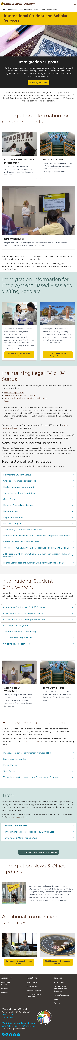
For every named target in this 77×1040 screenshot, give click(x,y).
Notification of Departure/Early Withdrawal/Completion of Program (36, 535)
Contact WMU (8, 1017)
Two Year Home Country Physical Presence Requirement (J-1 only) (36, 548)
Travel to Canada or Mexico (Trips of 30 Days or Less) (29, 832)
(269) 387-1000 (8, 1015)
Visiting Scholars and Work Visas (19, 355)
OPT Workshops (14, 238)
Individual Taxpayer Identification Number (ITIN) (27, 753)
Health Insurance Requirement (18, 487)
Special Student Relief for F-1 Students (22, 542)
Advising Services (38, 82)
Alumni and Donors (5, 983)
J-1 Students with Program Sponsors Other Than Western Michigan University (36, 555)
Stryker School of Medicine (34, 995)
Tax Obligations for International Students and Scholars (30, 777)
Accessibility (59, 982)
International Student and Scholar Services (23, 9)
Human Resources (61, 995)
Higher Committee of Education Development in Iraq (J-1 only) (34, 563)
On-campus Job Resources (16, 644)
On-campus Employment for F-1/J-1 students (25, 607)
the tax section (33, 742)
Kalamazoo (32, 986)
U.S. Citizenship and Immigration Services (58, 962)
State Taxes (9, 771)
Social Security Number (15, 759)
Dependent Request (13, 517)
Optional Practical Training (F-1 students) (23, 613)
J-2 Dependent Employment (17, 638)
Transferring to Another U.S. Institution (22, 529)
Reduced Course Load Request (18, 505)
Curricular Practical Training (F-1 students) (24, 619)
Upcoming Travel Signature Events (38, 852)
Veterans (4, 993)
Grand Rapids (32, 982)
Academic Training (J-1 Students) (19, 631)
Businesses (5, 989)
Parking (57, 1003)
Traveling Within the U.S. (15, 826)
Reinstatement (11, 511)
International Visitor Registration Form (58, 355)
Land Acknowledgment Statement (18, 1026)
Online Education (34, 990)
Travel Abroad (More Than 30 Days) (20, 838)
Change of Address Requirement (19, 481)
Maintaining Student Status (17, 475)
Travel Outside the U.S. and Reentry (20, 493)
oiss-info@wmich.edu (18, 817)
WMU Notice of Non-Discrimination (18, 1023)
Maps (56, 999)
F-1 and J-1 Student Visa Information (19, 161)
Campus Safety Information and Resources (60, 988)
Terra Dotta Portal (54, 159)
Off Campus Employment (16, 625)
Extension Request (12, 523)
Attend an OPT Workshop (13, 689)
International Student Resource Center (19, 962)
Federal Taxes (10, 765)
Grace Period (9, 499)
